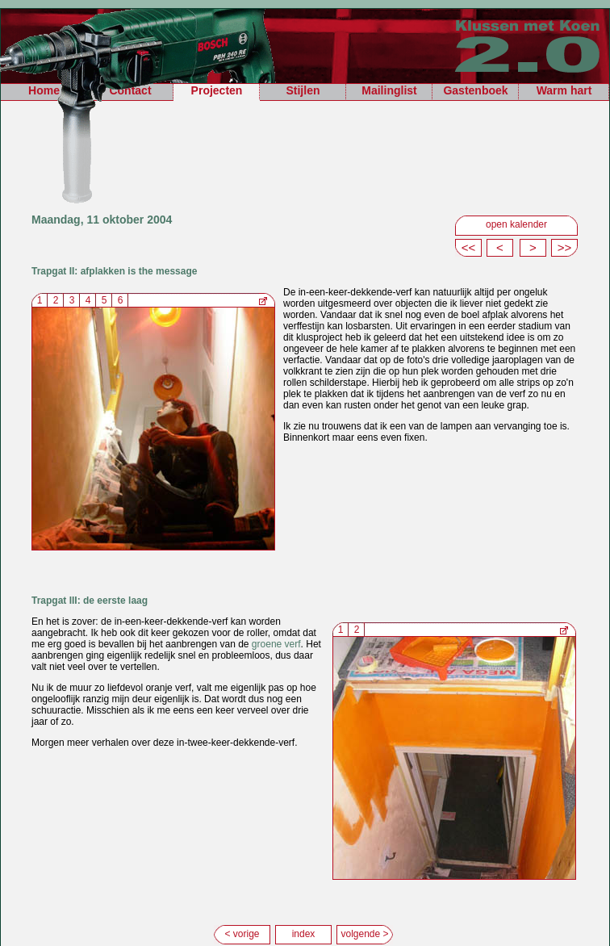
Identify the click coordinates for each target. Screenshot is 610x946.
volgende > (364, 934)
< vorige (241, 934)
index (303, 934)
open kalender (516, 224)
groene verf (276, 644)
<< (469, 247)
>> (565, 247)
